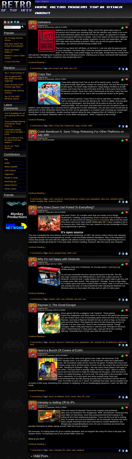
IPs (63, 450)
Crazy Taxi (44, 74)
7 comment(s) (36, 450)
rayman (52, 342)
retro (71, 68)
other (68, 450)
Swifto (7, 163)
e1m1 (67, 396)
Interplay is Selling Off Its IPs (56, 402)
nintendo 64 (99, 342)
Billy (46, 25)
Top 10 (96, 7)
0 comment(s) (36, 68)
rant (84, 299)
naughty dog (41, 201)
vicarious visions (55, 201)
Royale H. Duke (11, 178)
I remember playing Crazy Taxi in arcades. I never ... (14, 132)
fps (61, 68)
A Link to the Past (12, 61)
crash (51, 199)
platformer (122, 342)
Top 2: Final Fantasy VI (14, 73)
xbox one (105, 199)
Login (37, 1)
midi (88, 396)
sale (73, 450)
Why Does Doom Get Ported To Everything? (65, 207)
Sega (77, 126)
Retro (58, 7)
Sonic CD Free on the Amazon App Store (13, 86)
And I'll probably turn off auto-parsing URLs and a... (14, 115)
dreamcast (69, 342)
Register (45, 1)
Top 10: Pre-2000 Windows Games (11, 97)
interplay (57, 450)
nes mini (77, 299)
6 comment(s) (36, 253)
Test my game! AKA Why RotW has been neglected (13, 78)
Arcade (84, 126)
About (43, 13)
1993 (69, 253)
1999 (90, 126)
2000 (66, 68)
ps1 (77, 342)
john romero (54, 68)
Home (41, 7)
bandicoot (58, 199)
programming (60, 253)
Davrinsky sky (10, 181)
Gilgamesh (9, 174)
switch (32, 201)
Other (114, 7)
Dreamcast (69, 126)
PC (75, 68)
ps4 (88, 199)
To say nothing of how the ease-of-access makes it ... (13, 140)
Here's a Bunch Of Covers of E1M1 (60, 350)
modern (82, 199)
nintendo (69, 299)
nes (62, 299)
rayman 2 (60, 342)
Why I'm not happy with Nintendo (58, 259)
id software (59, 396)
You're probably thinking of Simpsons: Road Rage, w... (14, 123)
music (73, 396)
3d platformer (111, 342)
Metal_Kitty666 (10, 167)
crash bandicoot (71, 199)
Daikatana (44, 22)
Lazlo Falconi (10, 170)
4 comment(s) (36, 299)
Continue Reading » (37, 62)
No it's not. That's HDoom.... (11, 147)
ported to (100, 220)
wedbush (80, 450)
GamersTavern (10, 185)
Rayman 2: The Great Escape (56, 305)
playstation (95, 199)
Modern (77, 7)
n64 (91, 342)
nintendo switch (116, 199)
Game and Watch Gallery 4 (12, 51)
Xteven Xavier (10, 189)
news (51, 450)
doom (51, 253)
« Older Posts (39, 456)
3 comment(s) (36, 126)
